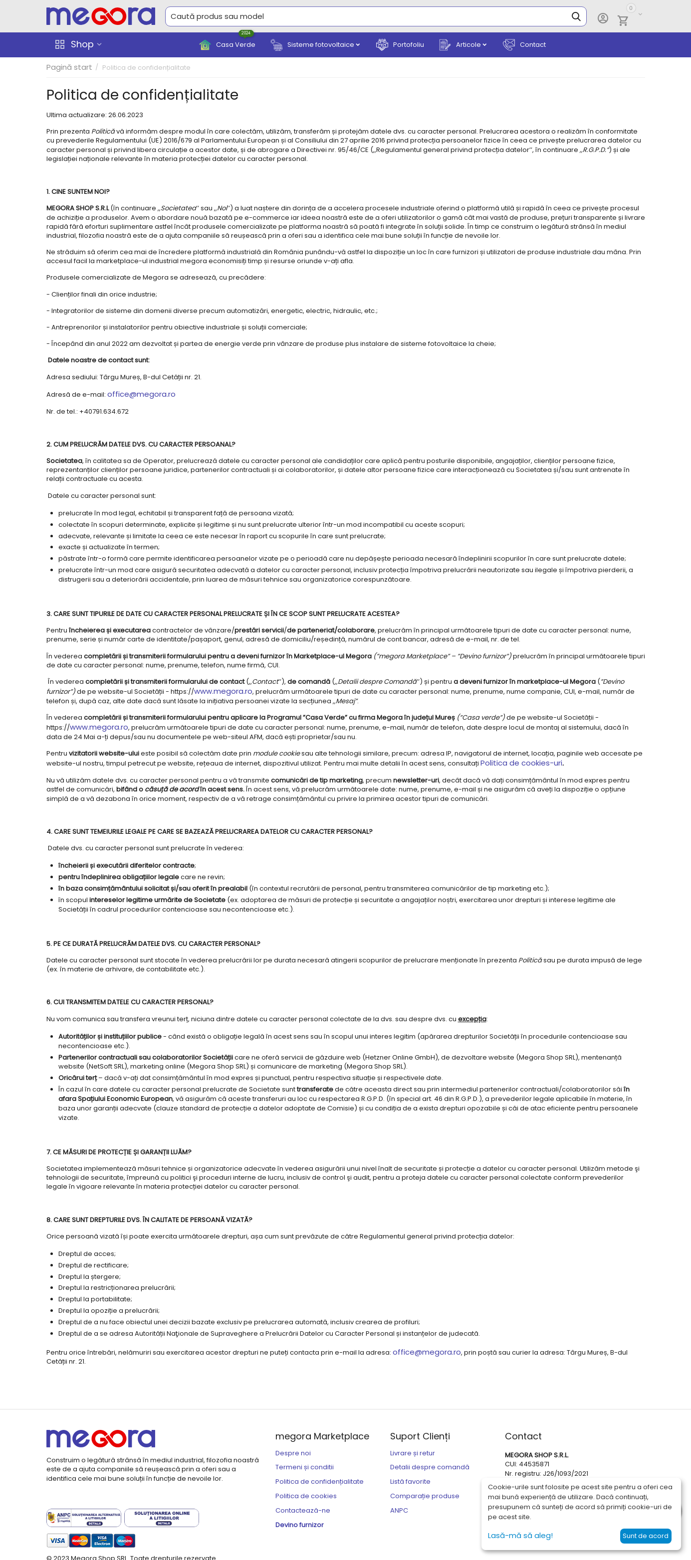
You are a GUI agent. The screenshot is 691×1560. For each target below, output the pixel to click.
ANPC (399, 1504)
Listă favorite (410, 1475)
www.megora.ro (220, 689)
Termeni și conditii (304, 1461)
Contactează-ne (302, 1504)
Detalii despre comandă (429, 1461)
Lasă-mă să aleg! (516, 1536)
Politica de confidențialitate (319, 1475)
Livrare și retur (412, 1446)
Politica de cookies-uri (516, 759)
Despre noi (293, 1446)
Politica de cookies (306, 1489)
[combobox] (376, 16)
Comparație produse (425, 1489)
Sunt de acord (646, 1536)
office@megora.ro (137, 393)
